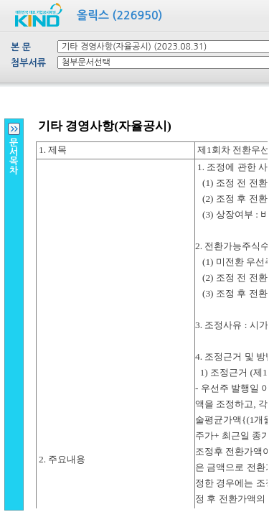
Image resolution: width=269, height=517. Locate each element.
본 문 (21, 47)
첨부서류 (28, 62)
